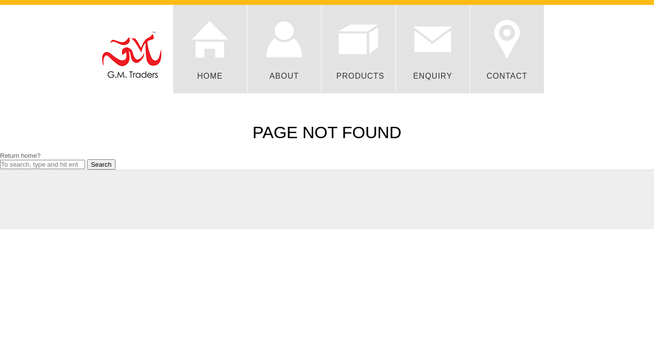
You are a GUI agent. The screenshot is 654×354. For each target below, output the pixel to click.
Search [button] (101, 164)
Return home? (20, 155)
